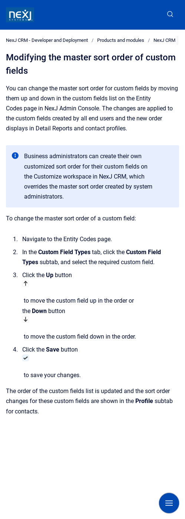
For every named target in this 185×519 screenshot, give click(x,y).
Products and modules (120, 40)
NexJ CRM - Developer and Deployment (47, 40)
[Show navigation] (169, 503)
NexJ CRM (164, 40)
